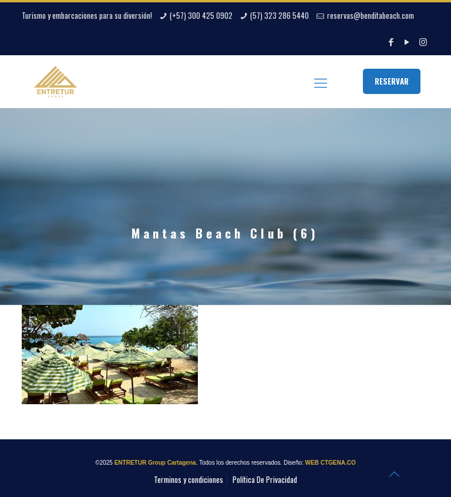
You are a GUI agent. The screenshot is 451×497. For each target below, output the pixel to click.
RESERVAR (392, 81)
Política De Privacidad (265, 479)
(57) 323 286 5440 (279, 15)
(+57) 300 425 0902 (201, 15)
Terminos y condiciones (188, 479)
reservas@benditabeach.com (370, 15)
